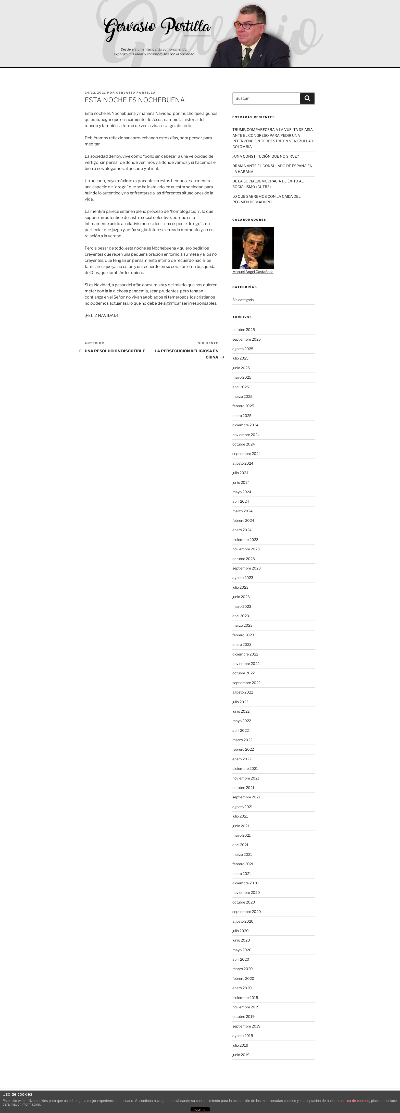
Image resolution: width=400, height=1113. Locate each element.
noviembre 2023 (246, 549)
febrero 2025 (243, 406)
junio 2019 (240, 1055)
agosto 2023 (242, 577)
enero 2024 (242, 530)
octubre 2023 (243, 558)
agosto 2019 (242, 1035)
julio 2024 (240, 473)
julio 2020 (240, 931)
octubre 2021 (243, 787)
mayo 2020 (242, 950)
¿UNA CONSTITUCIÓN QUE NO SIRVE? (265, 156)
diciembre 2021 (245, 768)
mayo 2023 (241, 606)
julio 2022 (240, 702)
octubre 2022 (243, 673)
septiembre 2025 (246, 339)
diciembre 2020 (245, 883)
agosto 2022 (242, 692)
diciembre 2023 (245, 539)
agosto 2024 (242, 463)
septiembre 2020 (246, 911)
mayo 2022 (241, 721)
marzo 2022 (242, 740)
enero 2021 (241, 873)
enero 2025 (242, 415)
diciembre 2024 (245, 425)
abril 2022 (240, 730)
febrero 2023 (243, 635)
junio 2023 (241, 597)
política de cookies (354, 1101)
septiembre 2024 (246, 453)
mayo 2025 (241, 377)
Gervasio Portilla (136, 92)
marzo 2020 (242, 969)
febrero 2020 (243, 978)
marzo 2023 (242, 625)
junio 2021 (240, 826)
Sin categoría (243, 300)
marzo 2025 (242, 396)
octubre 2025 (243, 329)
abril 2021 (240, 845)
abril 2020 (240, 959)
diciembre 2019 (245, 997)
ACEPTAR (199, 1109)
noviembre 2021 (245, 778)
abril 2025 (240, 387)
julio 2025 (240, 358)
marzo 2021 (242, 854)
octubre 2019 (243, 1016)
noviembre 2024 (246, 434)
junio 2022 (240, 711)
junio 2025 (241, 368)
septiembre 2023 (246, 568)
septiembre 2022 (246, 683)
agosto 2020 (243, 921)
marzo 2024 (242, 511)
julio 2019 (240, 1045)
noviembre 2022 (245, 663)
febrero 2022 (243, 749)
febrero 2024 (243, 520)
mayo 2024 (241, 492)
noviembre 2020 (246, 892)
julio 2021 (240, 816)
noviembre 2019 (245, 1007)
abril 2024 (240, 501)
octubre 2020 (243, 902)
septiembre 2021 (246, 797)
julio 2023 (240, 587)
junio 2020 (241, 940)
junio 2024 (241, 482)
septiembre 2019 (246, 1026)
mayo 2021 (241, 835)
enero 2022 (241, 759)
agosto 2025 (242, 349)
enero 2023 (242, 644)
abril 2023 (240, 616)
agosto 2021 (242, 807)
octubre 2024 (243, 444)
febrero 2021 (243, 864)
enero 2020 (242, 988)
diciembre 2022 (245, 654)
